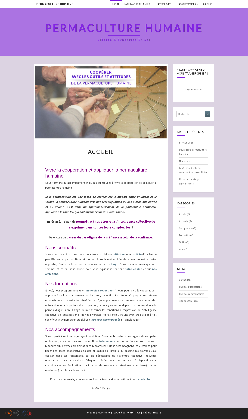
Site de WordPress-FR (190, 300)
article (137, 254)
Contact (207, 4)
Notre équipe (164, 4)
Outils (182, 242)
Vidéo (182, 249)
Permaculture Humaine (54, 4)
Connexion (185, 279)
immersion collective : (100, 290)
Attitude (183, 221)
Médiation (184, 161)
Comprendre (186, 228)
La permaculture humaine (137, 4)
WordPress (133, 412)
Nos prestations (187, 4)
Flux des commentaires (191, 293)
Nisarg (157, 412)
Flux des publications (190, 286)
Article (182, 214)
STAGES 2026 (186, 142)
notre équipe (133, 269)
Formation (185, 235)
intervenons (107, 341)
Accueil (116, 4)
